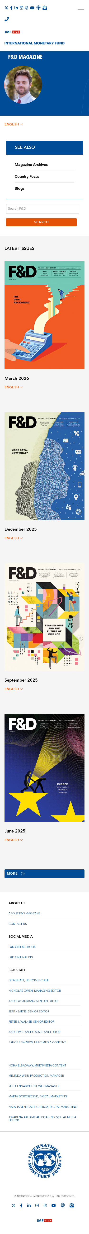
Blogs (19, 188)
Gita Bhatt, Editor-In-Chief (29, 980)
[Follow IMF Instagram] (21, 8)
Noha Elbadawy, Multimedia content (37, 1065)
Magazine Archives (31, 164)
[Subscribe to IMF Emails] (44, 7)
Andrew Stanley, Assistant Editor (34, 1032)
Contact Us (18, 924)
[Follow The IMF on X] (6, 8)
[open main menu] (81, 10)
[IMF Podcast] (38, 7)
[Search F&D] (42, 208)
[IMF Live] (13, 31)
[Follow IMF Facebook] (11, 8)
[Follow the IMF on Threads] (26, 8)
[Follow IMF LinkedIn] (16, 8)
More (16, 874)
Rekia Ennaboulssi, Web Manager (34, 1086)
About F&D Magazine (24, 913)
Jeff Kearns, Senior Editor (29, 1011)
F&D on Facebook (22, 947)
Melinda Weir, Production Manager (36, 1075)
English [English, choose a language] (14, 124)
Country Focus (27, 176)
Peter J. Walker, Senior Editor (31, 1021)
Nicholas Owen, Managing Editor (35, 990)
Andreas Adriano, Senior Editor (33, 1001)
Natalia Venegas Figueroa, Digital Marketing (43, 1107)
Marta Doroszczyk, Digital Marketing (38, 1096)
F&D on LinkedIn (21, 957)
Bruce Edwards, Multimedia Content (37, 1042)
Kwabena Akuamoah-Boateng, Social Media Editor (42, 1119)
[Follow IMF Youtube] (32, 8)
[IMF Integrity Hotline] (7, 19)
